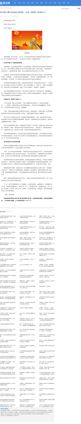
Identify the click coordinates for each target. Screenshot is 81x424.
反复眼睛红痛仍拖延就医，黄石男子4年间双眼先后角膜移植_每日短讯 (7, 374)
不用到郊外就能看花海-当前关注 (7, 324)
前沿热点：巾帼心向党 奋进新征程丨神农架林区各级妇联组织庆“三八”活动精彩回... (47, 320)
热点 (59, 3)
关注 (37, 3)
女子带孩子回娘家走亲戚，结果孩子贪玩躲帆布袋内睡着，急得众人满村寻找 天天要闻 (46, 374)
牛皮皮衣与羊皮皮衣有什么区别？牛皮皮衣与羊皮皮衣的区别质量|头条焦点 (7, 396)
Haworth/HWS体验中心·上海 (26, 264)
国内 (32, 3)
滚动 (11, 7)
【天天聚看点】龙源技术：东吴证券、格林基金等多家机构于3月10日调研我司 (27, 369)
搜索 (79, 8)
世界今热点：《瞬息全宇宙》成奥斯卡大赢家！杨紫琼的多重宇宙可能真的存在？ (46, 228)
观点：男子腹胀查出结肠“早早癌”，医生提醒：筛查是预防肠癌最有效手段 (27, 326)
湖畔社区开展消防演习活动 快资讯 (7, 378)
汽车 (50, 3)
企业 (28, 3)
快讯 (41, 3)
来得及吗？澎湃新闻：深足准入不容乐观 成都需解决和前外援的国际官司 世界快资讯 (47, 250)
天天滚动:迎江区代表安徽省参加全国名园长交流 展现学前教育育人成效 (7, 358)
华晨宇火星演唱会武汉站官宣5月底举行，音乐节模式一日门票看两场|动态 (8, 282)
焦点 (15, 3)
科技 (55, 3)
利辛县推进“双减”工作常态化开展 (46, 345)
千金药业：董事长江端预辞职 (26, 307)
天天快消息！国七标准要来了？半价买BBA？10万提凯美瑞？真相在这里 (7, 250)
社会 (24, 3)
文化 (68, 3)
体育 (64, 3)
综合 (19, 3)
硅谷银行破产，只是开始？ (45, 286)
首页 (6, 7)
